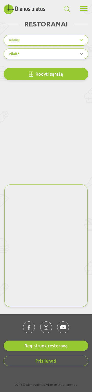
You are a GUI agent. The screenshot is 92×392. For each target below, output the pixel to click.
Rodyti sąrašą (46, 74)
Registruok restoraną (46, 345)
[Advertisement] (46, 136)
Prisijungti (46, 360)
